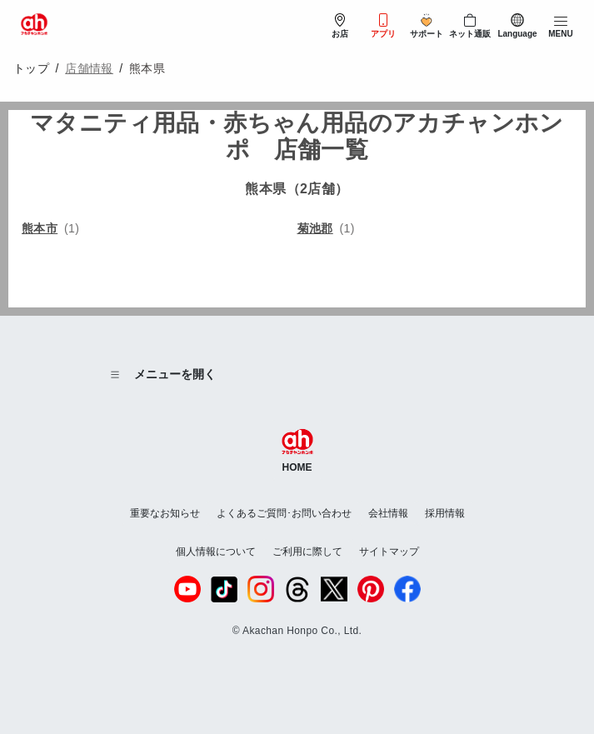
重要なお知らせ (165, 513)
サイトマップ (389, 551)
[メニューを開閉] (561, 27)
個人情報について (216, 551)
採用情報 (445, 513)
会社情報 (388, 513)
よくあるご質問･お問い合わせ (284, 513)
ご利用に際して (307, 551)
